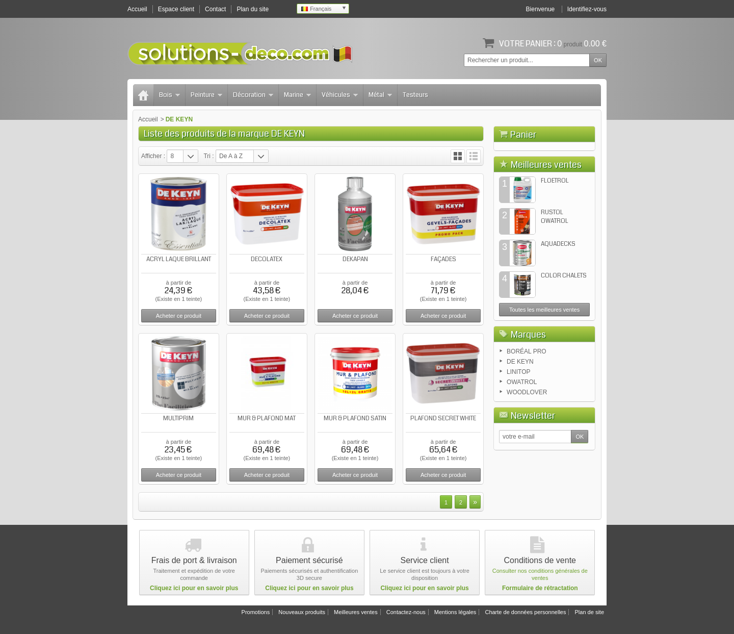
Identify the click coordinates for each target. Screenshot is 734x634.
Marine (297, 94)
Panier (523, 134)
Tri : (208, 156)
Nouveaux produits (301, 612)
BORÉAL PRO (526, 403)
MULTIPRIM (178, 418)
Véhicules (340, 94)
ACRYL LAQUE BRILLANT (178, 259)
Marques (528, 386)
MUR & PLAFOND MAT (267, 418)
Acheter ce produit (178, 316)
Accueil (148, 119)
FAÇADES (443, 259)
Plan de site (589, 612)
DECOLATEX (266, 259)
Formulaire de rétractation (540, 588)
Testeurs (415, 94)
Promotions (256, 612)
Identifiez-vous (587, 9)
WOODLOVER (527, 444)
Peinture (206, 94)
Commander (570, 192)
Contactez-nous (406, 612)
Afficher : (153, 156)
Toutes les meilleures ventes (544, 362)
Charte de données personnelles (525, 612)
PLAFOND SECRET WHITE (443, 418)
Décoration (253, 94)
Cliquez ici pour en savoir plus (194, 588)
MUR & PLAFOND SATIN (355, 418)
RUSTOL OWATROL (554, 268)
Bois (169, 94)
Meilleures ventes (546, 216)
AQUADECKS (558, 296)
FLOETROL (555, 233)
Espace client (176, 9)
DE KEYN (520, 413)
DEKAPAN (355, 259)
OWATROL (522, 434)
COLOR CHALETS (564, 327)
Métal (380, 94)
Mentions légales (455, 612)
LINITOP (518, 423)
